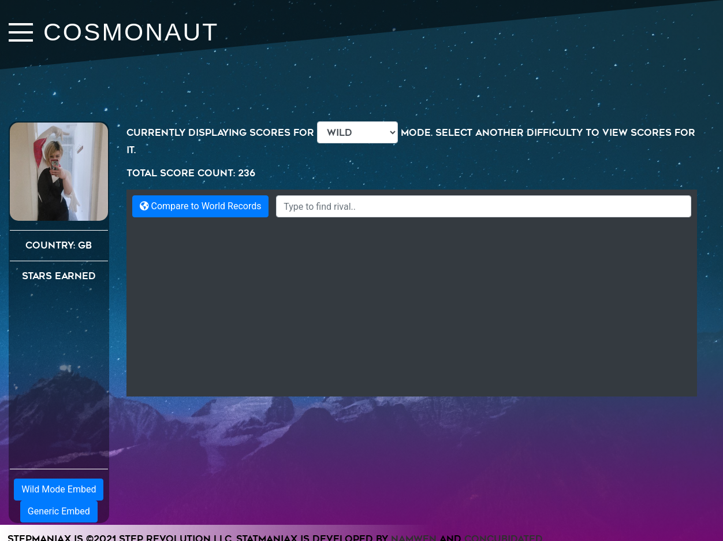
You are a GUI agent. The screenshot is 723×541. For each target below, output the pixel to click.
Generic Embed (59, 511)
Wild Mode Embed (58, 489)
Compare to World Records (201, 206)
